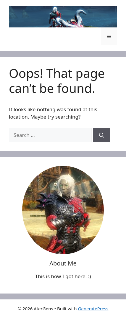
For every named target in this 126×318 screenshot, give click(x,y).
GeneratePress (93, 309)
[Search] (101, 135)
